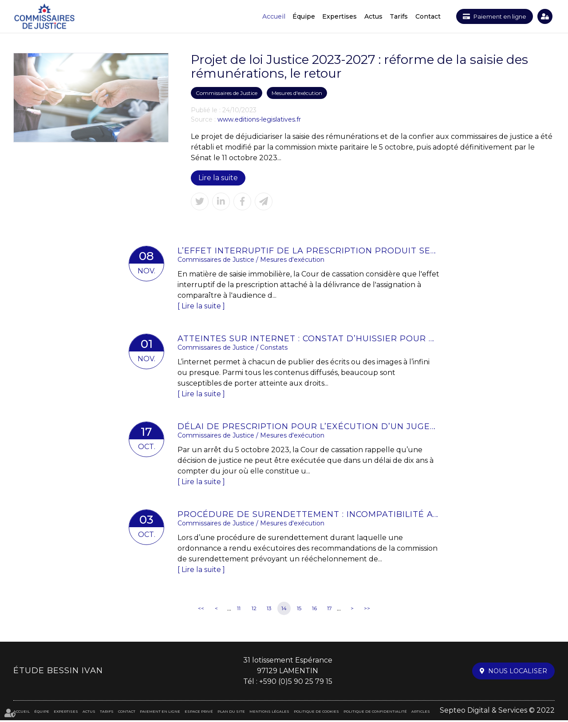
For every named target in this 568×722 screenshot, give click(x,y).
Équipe (298, 16)
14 (284, 610)
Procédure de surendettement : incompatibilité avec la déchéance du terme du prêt (308, 516)
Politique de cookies (316, 713)
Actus (368, 16)
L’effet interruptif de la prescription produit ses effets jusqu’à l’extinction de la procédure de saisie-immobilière (308, 251)
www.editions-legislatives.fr (259, 119)
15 (299, 610)
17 (329, 610)
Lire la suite (218, 178)
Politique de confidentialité (375, 713)
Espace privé (544, 16)
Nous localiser (517, 673)
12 (254, 610)
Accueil (268, 16)
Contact (422, 16)
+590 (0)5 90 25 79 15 (295, 683)
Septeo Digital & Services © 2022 (497, 712)
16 (314, 610)
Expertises (334, 16)
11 (239, 610)
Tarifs (393, 16)
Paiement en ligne (497, 16)
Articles (420, 713)
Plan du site (231, 713)
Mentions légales (269, 713)
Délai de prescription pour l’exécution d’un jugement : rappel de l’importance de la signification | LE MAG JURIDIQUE (308, 427)
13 (269, 610)
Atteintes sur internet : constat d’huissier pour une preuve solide (308, 339)
